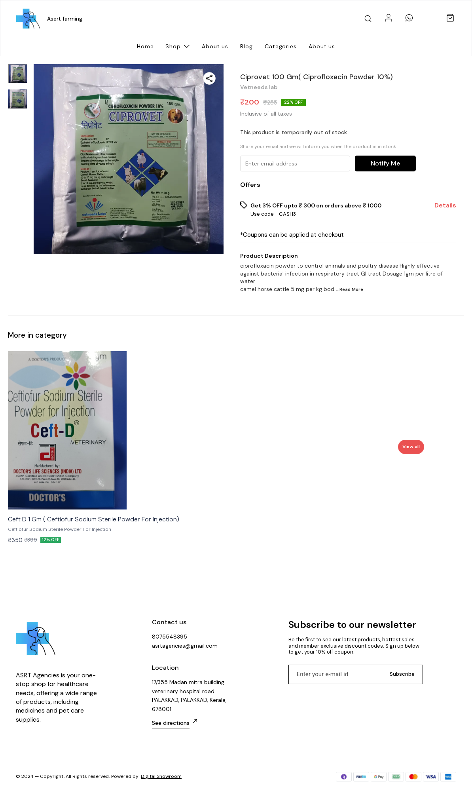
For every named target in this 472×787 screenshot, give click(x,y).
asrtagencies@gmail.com (185, 645)
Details (445, 205)
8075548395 (169, 636)
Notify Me (385, 163)
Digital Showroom (161, 776)
